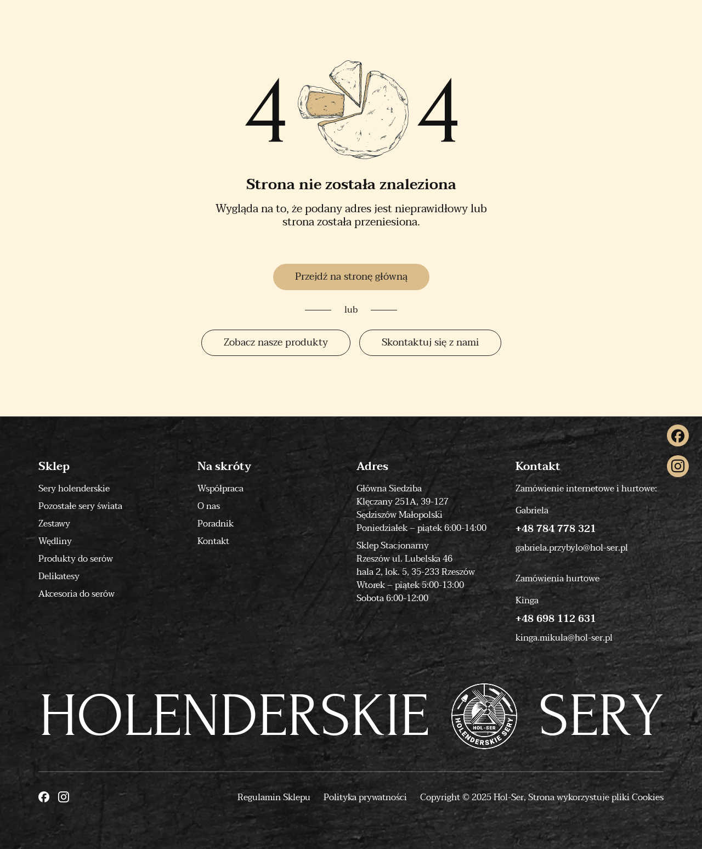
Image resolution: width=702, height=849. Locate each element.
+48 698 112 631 (556, 619)
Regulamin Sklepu (273, 797)
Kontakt (213, 541)
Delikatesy (59, 576)
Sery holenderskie (74, 488)
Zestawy (54, 523)
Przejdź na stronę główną (351, 276)
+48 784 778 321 (556, 529)
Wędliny (55, 541)
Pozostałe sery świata (80, 506)
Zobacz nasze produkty (276, 342)
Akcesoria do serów (76, 594)
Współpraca (220, 488)
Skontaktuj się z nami (430, 342)
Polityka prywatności (365, 797)
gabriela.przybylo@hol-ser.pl (572, 547)
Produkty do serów (75, 559)
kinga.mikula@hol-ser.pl (564, 637)
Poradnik (215, 523)
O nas (208, 506)
